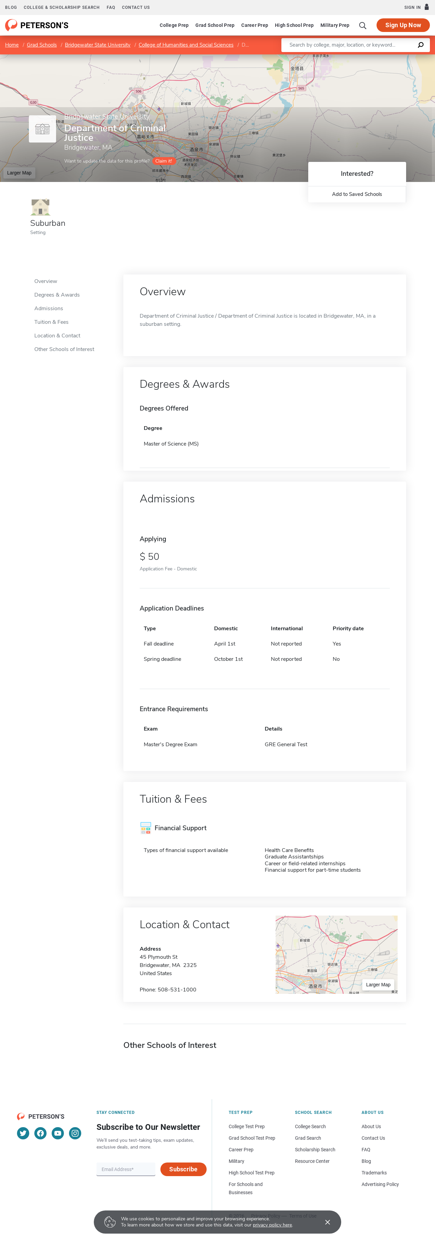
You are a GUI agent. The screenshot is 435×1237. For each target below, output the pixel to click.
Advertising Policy (380, 1184)
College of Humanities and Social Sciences (186, 44)
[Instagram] (75, 1133)
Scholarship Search (315, 1149)
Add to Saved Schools (357, 194)
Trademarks (374, 1172)
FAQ (111, 7)
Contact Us (373, 1138)
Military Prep (334, 25)
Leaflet (353, 57)
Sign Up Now (403, 25)
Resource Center (312, 1161)
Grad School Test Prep (252, 1138)
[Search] (363, 25)
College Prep (174, 25)
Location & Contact (57, 335)
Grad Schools (42, 44)
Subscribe (183, 1169)
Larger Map (19, 172)
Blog (11, 7)
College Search (310, 1126)
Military (236, 1161)
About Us (371, 1126)
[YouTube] (58, 1133)
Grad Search (308, 1138)
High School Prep (294, 25)
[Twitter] (23, 1133)
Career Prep (254, 25)
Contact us (136, 7)
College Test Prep (247, 1126)
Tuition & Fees (51, 322)
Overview (45, 281)
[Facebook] (40, 1133)
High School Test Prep (252, 1172)
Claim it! (163, 161)
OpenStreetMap (389, 57)
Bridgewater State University (97, 44)
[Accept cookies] (323, 1222)
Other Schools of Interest (64, 349)
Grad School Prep (214, 25)
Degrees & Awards (57, 295)
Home (12, 44)
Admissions (48, 308)
